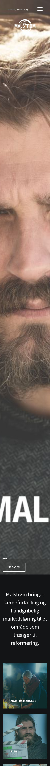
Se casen (14, 567)
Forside (11, 9)
